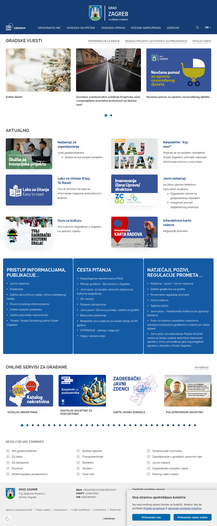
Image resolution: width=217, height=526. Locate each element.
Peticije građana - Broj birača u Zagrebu (105, 284)
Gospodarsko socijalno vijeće (170, 468)
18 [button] (114, 425)
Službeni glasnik (92, 451)
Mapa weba (43, 509)
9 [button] (65, 425)
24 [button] (146, 425)
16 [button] (103, 425)
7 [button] (54, 425)
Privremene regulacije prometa (169, 294)
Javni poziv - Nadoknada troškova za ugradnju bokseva (178, 313)
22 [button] (135, 425)
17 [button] (108, 425)
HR (208, 27)
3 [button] (33, 425)
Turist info (88, 474)
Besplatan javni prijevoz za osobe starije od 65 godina (107, 323)
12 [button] (81, 425)
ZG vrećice (87, 299)
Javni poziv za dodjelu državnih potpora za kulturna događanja (105, 291)
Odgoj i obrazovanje (92, 336)
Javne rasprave (19, 283)
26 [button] (157, 425)
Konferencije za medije (103, 41)
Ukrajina (87, 468)
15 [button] (97, 425)
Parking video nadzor (165, 474)
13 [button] (87, 425)
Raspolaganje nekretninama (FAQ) (101, 278)
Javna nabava (159, 300)
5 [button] (43, 425)
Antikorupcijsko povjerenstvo (30, 474)
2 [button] (111, 115)
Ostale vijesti (201, 41)
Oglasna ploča (159, 305)
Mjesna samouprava (146, 28)
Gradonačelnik (49, 28)
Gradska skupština (81, 28)
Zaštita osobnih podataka (26, 309)
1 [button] (106, 115)
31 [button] (184, 425)
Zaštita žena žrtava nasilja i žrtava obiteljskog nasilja (36, 297)
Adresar (173, 28)
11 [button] (76, 425)
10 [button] (70, 425)
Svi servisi (202, 367)
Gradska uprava (113, 28)
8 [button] (60, 425)
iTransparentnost (92, 456)
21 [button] (130, 425)
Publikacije (16, 289)
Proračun (17, 468)
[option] (38, 74)
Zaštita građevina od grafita (167, 289)
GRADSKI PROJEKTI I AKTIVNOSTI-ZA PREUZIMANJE (156, 41)
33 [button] (195, 425)
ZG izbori (17, 456)
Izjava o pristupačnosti (19, 509)
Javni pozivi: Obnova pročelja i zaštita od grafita (109, 310)
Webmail (115, 509)
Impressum (60, 509)
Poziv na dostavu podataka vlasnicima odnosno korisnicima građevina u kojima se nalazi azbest (178, 324)
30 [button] (179, 425)
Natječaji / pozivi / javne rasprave (171, 283)
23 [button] (141, 425)
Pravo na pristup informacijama (29, 304)
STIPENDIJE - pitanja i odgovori (99, 330)
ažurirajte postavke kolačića (184, 508)
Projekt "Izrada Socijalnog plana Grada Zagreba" (32, 322)
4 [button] (38, 425)
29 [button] (173, 425)
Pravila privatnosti (154, 508)
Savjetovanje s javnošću (167, 451)
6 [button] (49, 425)
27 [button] (162, 425)
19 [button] (119, 425)
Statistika (87, 462)
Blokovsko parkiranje (93, 315)
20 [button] (125, 425)
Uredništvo (99, 509)
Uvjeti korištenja (80, 509)
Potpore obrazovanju (93, 304)
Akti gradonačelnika (24, 451)
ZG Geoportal (20, 462)
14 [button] (92, 425)
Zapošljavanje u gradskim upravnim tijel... (177, 456)
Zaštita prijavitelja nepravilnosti (29, 315)
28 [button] (168, 425)
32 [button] (189, 425)
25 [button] (152, 425)
